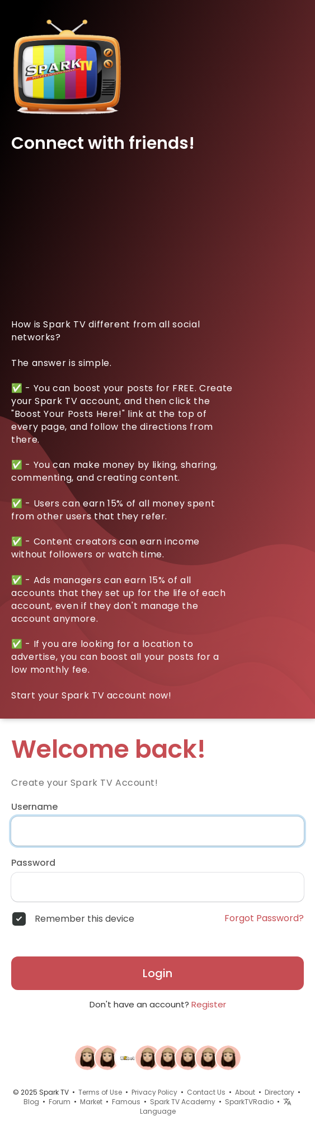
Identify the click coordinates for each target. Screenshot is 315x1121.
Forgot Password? (264, 918)
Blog (31, 1101)
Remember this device (84, 919)
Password (33, 863)
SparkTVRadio (249, 1101)
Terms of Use (100, 1092)
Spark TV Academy (182, 1101)
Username (34, 807)
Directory (279, 1092)
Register (208, 1004)
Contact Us (206, 1092)
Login (157, 973)
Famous (126, 1101)
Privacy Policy (154, 1092)
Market (91, 1101)
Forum (59, 1101)
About (245, 1092)
